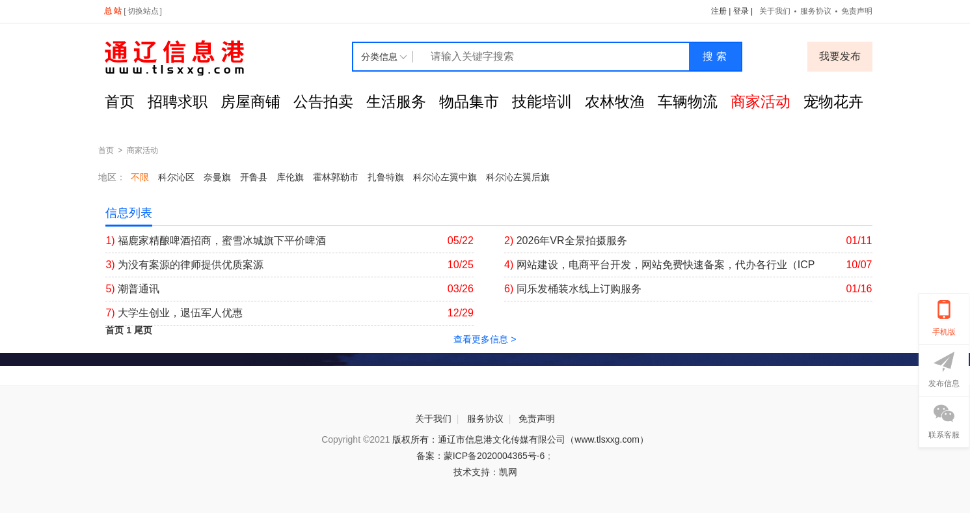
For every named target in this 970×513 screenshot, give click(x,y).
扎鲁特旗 (386, 177)
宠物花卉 (833, 101)
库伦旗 (290, 177)
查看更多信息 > (484, 339)
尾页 (143, 330)
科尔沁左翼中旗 (445, 177)
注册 (719, 11)
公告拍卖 (323, 101)
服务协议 (815, 11)
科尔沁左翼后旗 (518, 177)
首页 (120, 101)
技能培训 (542, 101)
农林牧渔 (615, 101)
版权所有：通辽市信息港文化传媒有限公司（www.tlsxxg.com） (520, 439)
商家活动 (760, 101)
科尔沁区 (176, 177)
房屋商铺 (250, 101)
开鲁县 (253, 177)
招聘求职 (178, 101)
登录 (741, 11)
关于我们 (774, 11)
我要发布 (840, 56)
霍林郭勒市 (335, 177)
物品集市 (469, 101)
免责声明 (856, 11)
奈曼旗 (217, 177)
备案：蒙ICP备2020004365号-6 (480, 456)
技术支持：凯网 (485, 472)
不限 (140, 177)
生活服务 (396, 101)
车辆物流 (688, 101)
